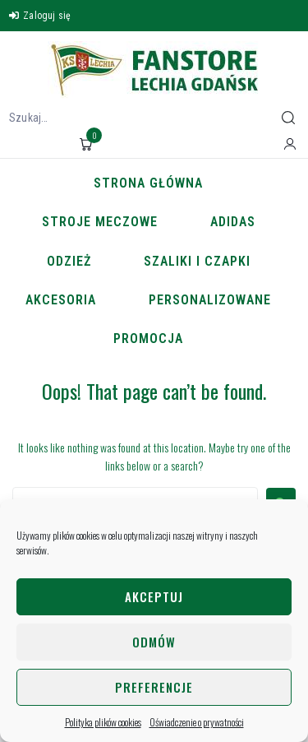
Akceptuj (154, 596)
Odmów (154, 642)
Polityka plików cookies (103, 722)
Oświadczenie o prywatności (196, 722)
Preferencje (154, 687)
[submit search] (288, 117)
